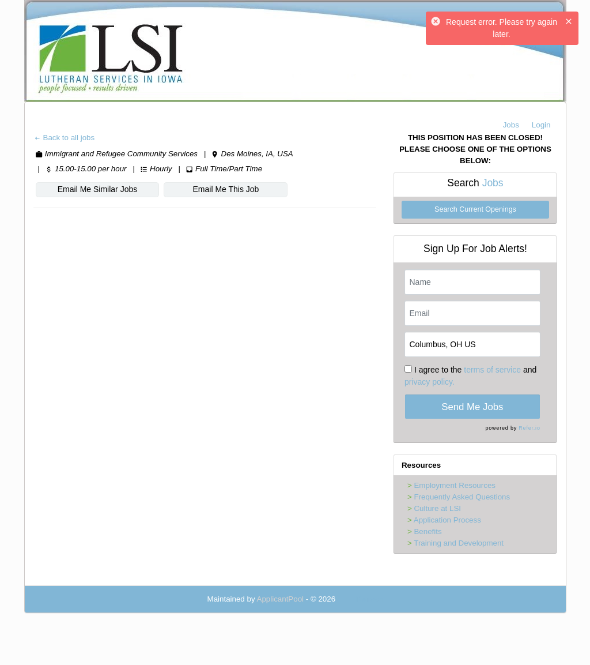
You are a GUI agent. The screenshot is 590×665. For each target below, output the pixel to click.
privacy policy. (429, 381)
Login (541, 125)
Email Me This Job (212, 189)
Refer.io (529, 428)
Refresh (369, 599)
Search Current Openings (475, 209)
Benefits (427, 531)
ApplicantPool (280, 599)
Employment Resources (454, 485)
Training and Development (459, 543)
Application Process (447, 520)
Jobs (511, 125)
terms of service (492, 369)
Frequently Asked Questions (462, 497)
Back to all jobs (64, 137)
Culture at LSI (437, 508)
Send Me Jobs (472, 406)
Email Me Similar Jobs (93, 189)
